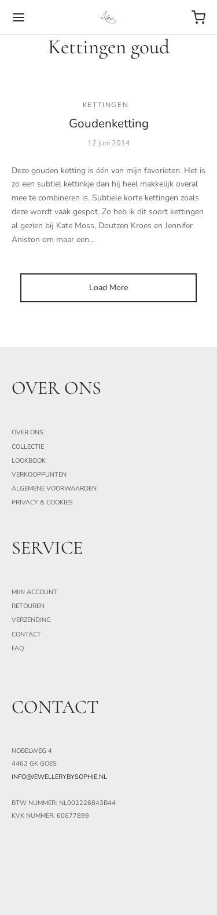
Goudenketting (109, 123)
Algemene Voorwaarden (54, 488)
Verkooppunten (39, 474)
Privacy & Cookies (42, 502)
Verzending (31, 620)
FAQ (18, 648)
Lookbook (29, 460)
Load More (108, 287)
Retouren (28, 606)
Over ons (27, 432)
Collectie (28, 446)
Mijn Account (34, 592)
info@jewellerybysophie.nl (59, 777)
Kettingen (105, 104)
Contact (26, 634)
